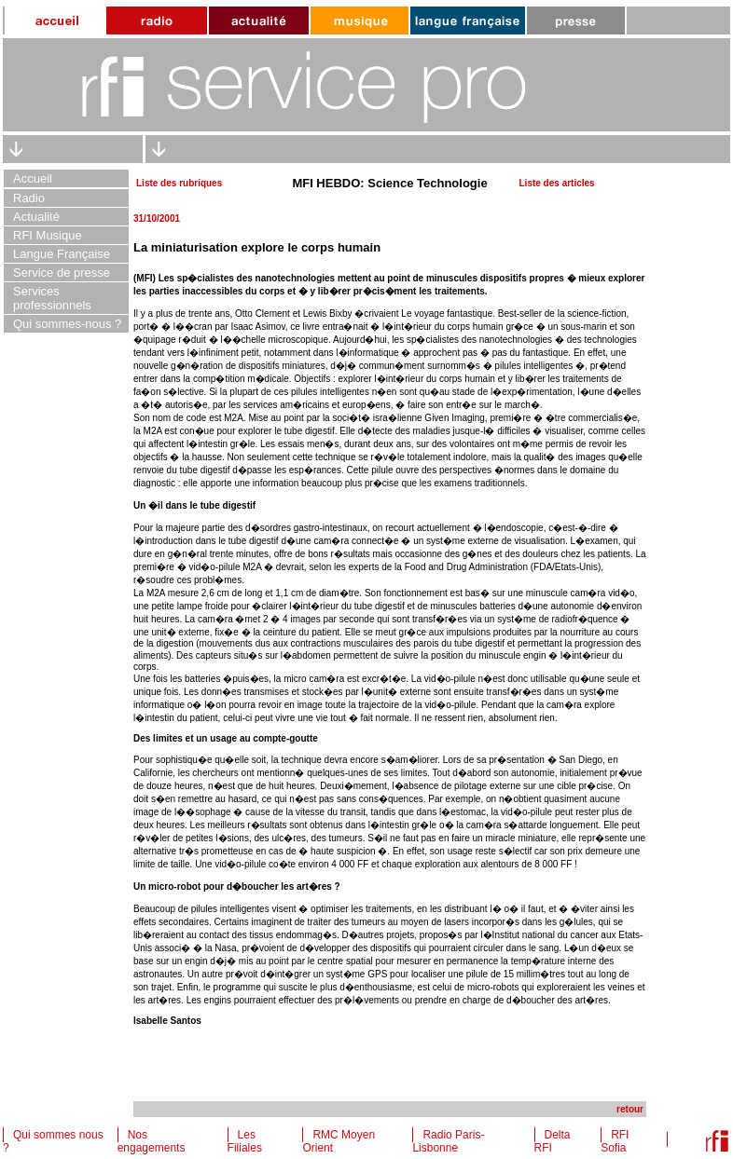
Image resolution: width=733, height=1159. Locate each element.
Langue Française (61, 254)
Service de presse (61, 273)
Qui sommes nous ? (53, 1141)
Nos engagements (152, 1141)
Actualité (36, 217)
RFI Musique (47, 235)
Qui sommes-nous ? (67, 324)
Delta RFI (552, 1141)
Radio (29, 198)
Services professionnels (52, 298)
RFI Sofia (615, 1141)
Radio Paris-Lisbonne (448, 1141)
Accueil (32, 178)
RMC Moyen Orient (338, 1141)
